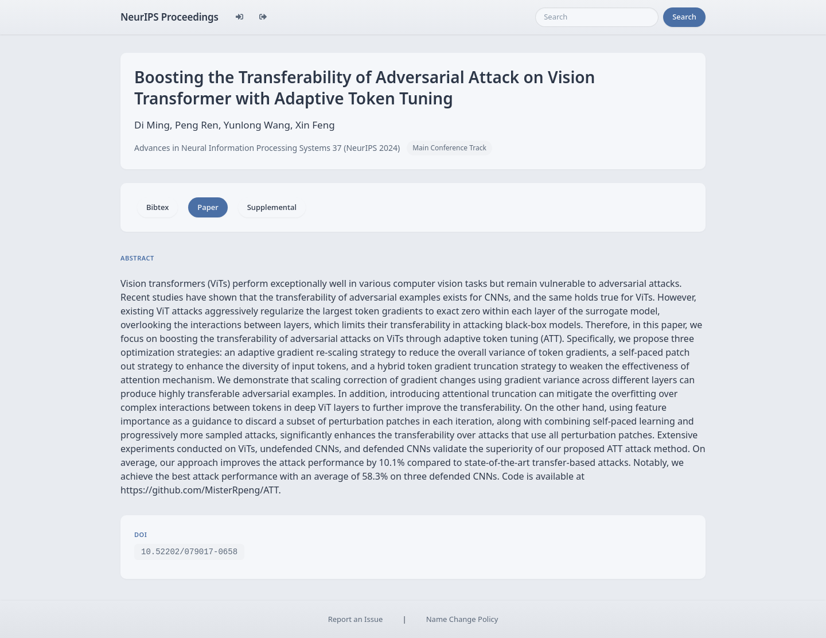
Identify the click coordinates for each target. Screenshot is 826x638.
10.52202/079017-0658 (189, 551)
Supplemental (272, 207)
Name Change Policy (462, 619)
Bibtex (157, 207)
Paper (207, 207)
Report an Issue (355, 619)
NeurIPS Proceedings (169, 17)
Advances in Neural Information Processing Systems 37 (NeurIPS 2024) (267, 147)
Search (684, 16)
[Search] (597, 17)
